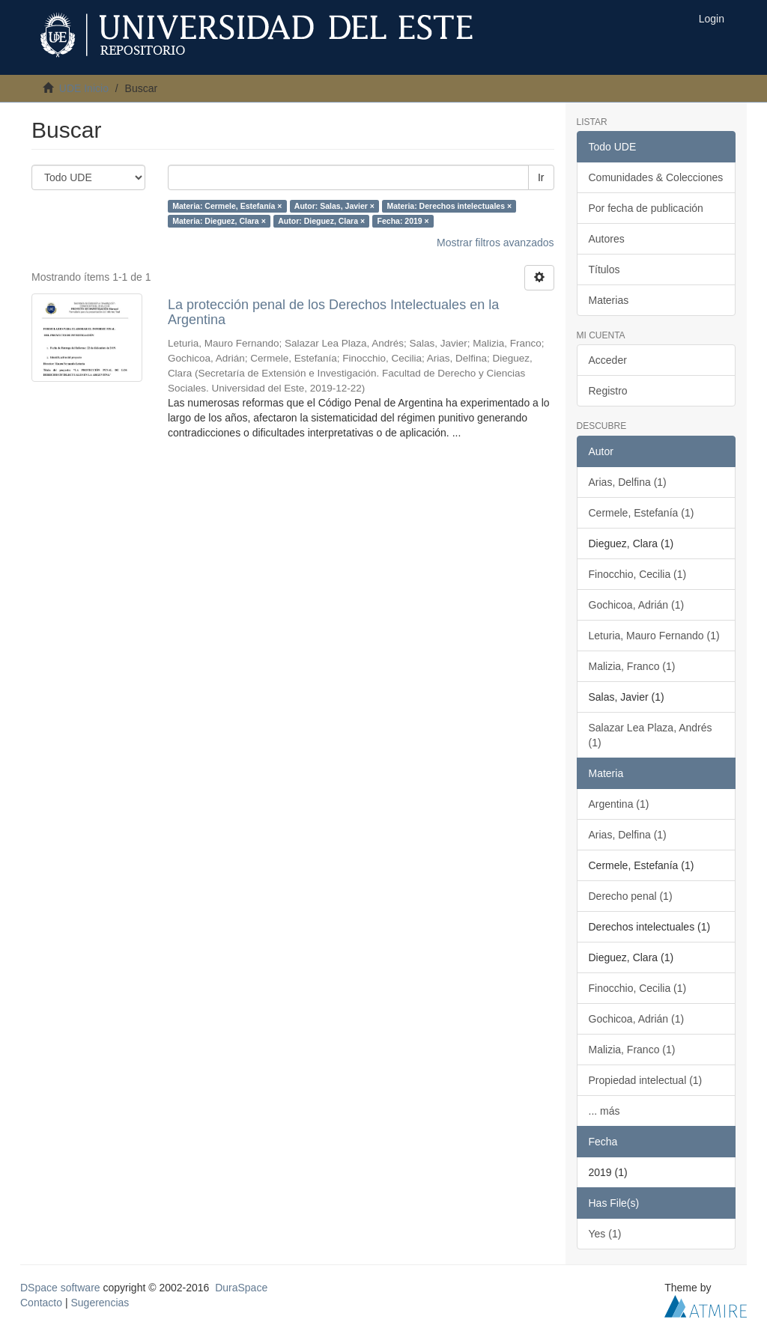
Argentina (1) (619, 804)
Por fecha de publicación (646, 208)
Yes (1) (605, 1234)
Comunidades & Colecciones (656, 177)
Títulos (604, 269)
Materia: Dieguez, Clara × (219, 220)
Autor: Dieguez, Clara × (321, 220)
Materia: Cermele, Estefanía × (227, 205)
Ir (541, 177)
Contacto (41, 1303)
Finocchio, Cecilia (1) (638, 574)
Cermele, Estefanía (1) (641, 513)
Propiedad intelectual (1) (646, 1080)
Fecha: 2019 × (403, 220)
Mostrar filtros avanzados (495, 243)
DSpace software (60, 1288)
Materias (609, 300)
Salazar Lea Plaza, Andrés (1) (650, 735)
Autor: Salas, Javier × (334, 205)
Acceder (608, 360)
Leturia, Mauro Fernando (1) (654, 636)
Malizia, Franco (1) (632, 666)
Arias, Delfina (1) (628, 482)
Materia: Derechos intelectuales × (449, 205)
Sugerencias (99, 1303)
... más (604, 1111)
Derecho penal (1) (631, 896)
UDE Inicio (84, 88)
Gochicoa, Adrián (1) (637, 605)
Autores (607, 239)
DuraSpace (241, 1288)
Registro (608, 391)
